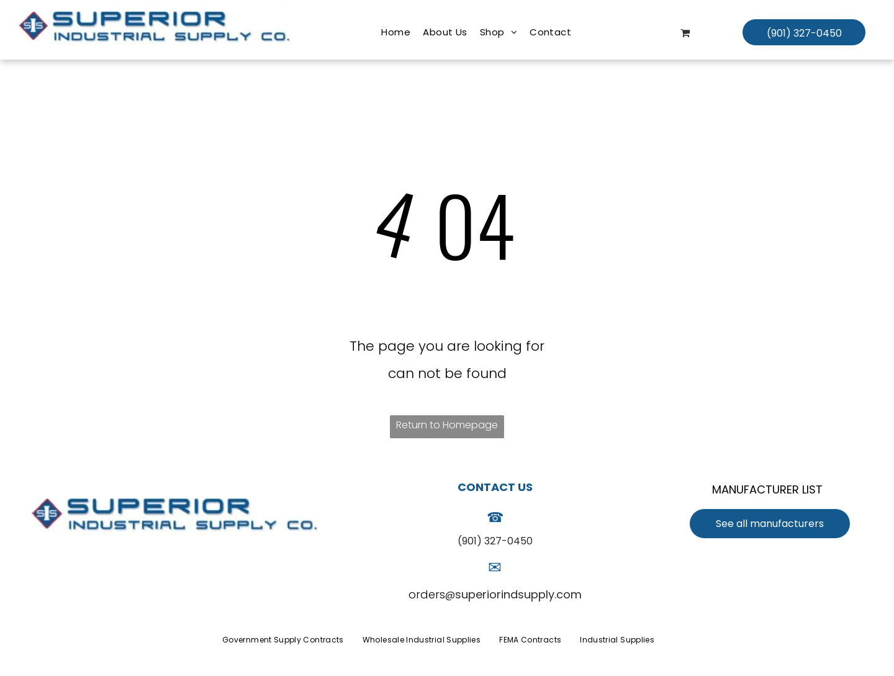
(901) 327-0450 (495, 541)
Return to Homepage (447, 425)
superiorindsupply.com (518, 594)
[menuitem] (396, 32)
